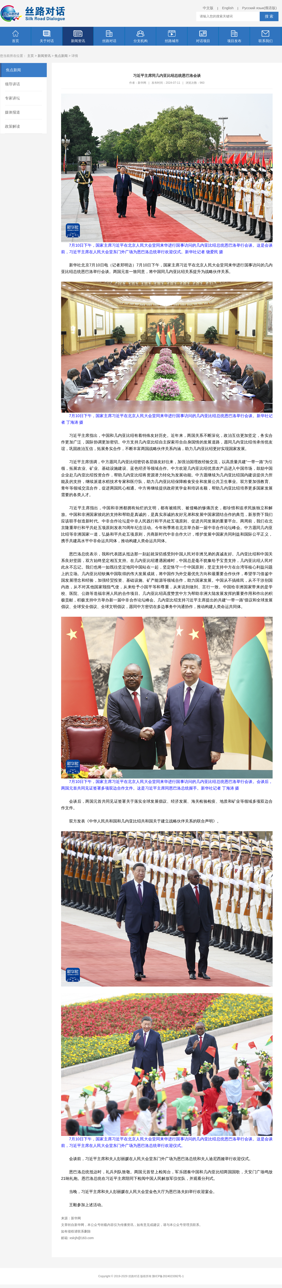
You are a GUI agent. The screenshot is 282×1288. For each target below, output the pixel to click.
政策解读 (12, 126)
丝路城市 (172, 36)
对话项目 (203, 36)
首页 (15, 36)
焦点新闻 (61, 56)
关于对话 (47, 36)
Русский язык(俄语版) (259, 8)
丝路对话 (109, 36)
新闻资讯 (78, 36)
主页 (30, 56)
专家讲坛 (12, 98)
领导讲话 (12, 84)
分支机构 (140, 36)
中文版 (208, 8)
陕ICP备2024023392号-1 (168, 1276)
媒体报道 (12, 112)
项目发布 (234, 36)
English (228, 8)
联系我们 (265, 36)
